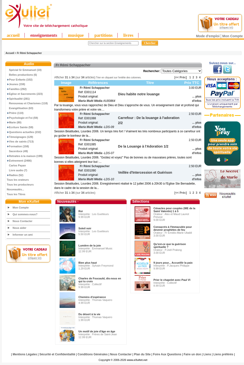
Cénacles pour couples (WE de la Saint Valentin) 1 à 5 (174, 210)
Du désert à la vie (89, 314)
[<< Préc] (181, 77)
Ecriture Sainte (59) (20, 127)
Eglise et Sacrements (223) (25, 93)
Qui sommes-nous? (25, 214)
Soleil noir (84, 228)
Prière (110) (15, 113)
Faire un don (192, 354)
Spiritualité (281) (18, 98)
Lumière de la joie (89, 245)
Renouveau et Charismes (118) (27, 103)
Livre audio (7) (17, 170)
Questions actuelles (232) (24, 132)
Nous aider (19, 227)
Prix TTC (191, 83)
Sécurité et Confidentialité (57, 354)
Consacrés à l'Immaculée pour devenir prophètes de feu (172, 228)
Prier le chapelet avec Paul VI (171, 279)
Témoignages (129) (20, 136)
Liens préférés (223, 354)
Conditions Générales (93, 354)
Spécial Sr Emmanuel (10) (24, 69)
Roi (80, 211)
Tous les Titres (16, 194)
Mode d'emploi (208, 36)
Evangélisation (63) (20, 108)
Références (98, 83)
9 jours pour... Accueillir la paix (173, 262)
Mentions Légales (25, 354)
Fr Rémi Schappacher (29, 53)
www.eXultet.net (137, 359)
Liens (207, 354)
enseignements (43, 35)
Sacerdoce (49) (17, 151)
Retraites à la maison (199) (25, 156)
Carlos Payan (16, 165)
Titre (150, 83)
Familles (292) (17, 89)
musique (76, 35)
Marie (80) (14, 122)
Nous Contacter (22, 221)
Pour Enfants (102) (19, 79)
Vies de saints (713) (20, 141)
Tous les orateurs (18, 179)
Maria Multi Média (90, 101)
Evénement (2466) (19, 160)
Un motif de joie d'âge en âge (96, 331)
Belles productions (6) (22, 74)
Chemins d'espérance (92, 297)
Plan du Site (142, 354)
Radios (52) (15, 175)
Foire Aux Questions (167, 354)
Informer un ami (23, 234)
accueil (13, 35)
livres (128, 35)
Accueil (10, 53)
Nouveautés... (15, 189)
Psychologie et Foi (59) (22, 117)
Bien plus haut (87, 262)
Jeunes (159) (16, 84)
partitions (103, 35)
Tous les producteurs (20, 184)
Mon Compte (232, 36)
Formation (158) (18, 146)
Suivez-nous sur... (222, 63)
